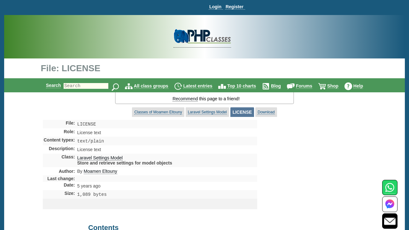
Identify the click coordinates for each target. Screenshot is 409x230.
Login (215, 6)
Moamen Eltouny (100, 172)
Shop (338, 85)
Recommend (185, 98)
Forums (309, 85)
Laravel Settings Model (207, 112)
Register (234, 6)
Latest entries (203, 85)
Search (48, 85)
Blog (281, 85)
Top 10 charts (247, 85)
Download (266, 112)
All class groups (156, 85)
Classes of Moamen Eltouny (158, 112)
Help (363, 85)
